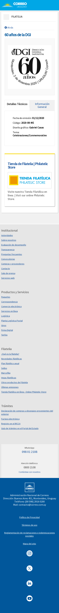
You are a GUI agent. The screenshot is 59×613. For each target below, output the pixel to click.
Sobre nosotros (8, 240)
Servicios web (8, 278)
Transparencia (7, 249)
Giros (3, 325)
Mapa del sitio (29, 543)
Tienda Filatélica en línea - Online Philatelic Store (23, 391)
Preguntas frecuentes (11, 254)
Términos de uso (29, 525)
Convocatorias (8, 259)
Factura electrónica (10, 418)
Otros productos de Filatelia (14, 382)
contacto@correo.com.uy (32, 504)
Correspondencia (9, 301)
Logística (5, 315)
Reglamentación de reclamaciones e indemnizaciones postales (29, 534)
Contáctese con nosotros (29, 472)
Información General (42, 105)
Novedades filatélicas (11, 358)
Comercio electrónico (11, 306)
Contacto (5, 268)
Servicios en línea (9, 311)
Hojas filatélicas (8, 377)
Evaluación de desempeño (13, 244)
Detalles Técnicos (17, 104)
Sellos (4, 368)
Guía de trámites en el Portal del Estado (20, 428)
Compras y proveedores (12, 263)
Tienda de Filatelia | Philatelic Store (28, 165)
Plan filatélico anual (10, 363)
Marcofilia (5, 372)
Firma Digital (7, 330)
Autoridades (7, 235)
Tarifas (4, 334)
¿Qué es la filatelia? (10, 354)
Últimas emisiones (10, 387)
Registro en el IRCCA (10, 423)
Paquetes (5, 297)
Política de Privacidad (29, 517)
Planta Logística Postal (12, 320)
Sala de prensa (8, 273)
